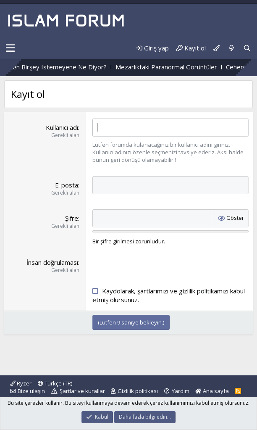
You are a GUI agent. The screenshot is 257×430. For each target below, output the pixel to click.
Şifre (71, 218)
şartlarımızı (152, 291)
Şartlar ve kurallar (82, 391)
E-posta (66, 185)
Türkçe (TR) (55, 383)
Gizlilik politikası (138, 391)
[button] (10, 48)
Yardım (180, 391)
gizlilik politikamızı (203, 291)
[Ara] (247, 48)
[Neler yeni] (231, 48)
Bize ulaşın (31, 391)
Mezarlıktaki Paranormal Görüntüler (179, 67)
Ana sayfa (212, 391)
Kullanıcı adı (62, 127)
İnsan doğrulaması (52, 262)
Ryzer (20, 383)
